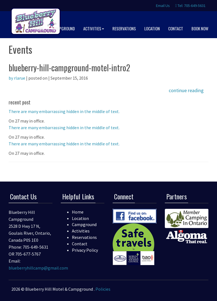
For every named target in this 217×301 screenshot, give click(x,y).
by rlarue (17, 78)
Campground (84, 224)
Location (80, 218)
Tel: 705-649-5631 (190, 5)
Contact (79, 243)
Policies (102, 289)
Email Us (162, 5)
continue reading (186, 90)
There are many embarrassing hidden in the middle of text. (64, 111)
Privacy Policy (85, 250)
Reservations (84, 237)
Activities (81, 231)
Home (78, 212)
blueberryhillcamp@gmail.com (38, 268)
